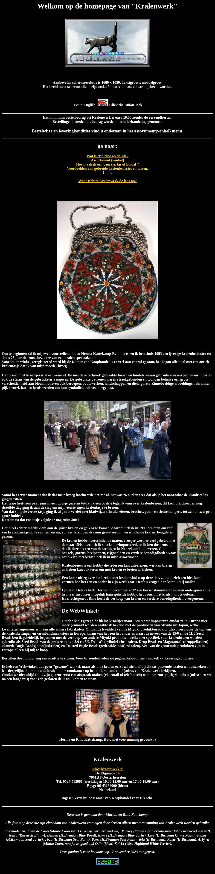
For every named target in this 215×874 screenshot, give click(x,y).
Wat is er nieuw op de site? (107, 156)
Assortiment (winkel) (107, 160)
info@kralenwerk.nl (107, 769)
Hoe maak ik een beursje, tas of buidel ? (107, 164)
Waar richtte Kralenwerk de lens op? (107, 181)
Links (107, 173)
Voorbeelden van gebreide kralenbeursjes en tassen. (107, 168)
